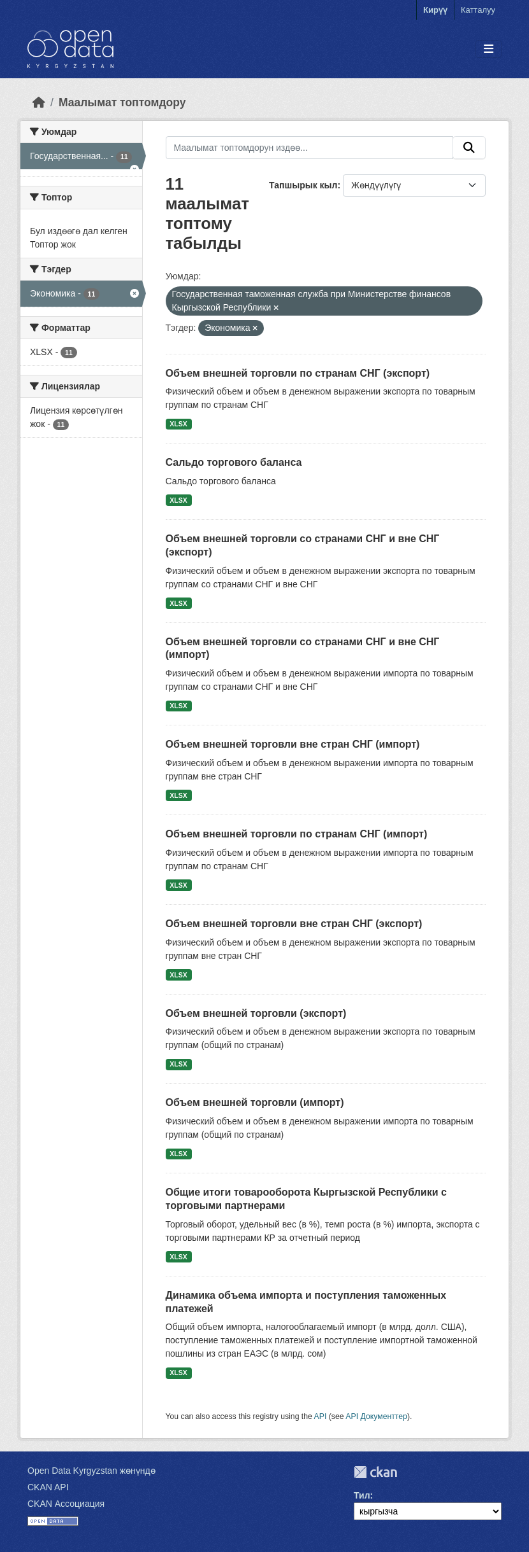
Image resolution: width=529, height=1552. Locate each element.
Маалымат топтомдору (122, 102)
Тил (362, 1495)
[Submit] (469, 147)
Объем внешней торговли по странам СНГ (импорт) (297, 833)
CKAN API (48, 1487)
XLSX (178, 424)
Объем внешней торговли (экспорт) (256, 1013)
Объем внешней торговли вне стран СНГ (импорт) (293, 744)
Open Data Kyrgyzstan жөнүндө (91, 1470)
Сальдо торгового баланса (234, 462)
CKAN (375, 1472)
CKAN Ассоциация (66, 1504)
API (320, 1416)
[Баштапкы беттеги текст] (39, 102)
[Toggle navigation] (488, 49)
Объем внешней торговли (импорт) (255, 1102)
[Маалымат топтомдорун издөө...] (310, 147)
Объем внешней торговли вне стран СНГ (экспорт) (294, 923)
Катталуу (478, 10)
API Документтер (376, 1416)
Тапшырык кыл (303, 185)
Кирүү (435, 10)
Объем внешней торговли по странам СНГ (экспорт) (298, 373)
